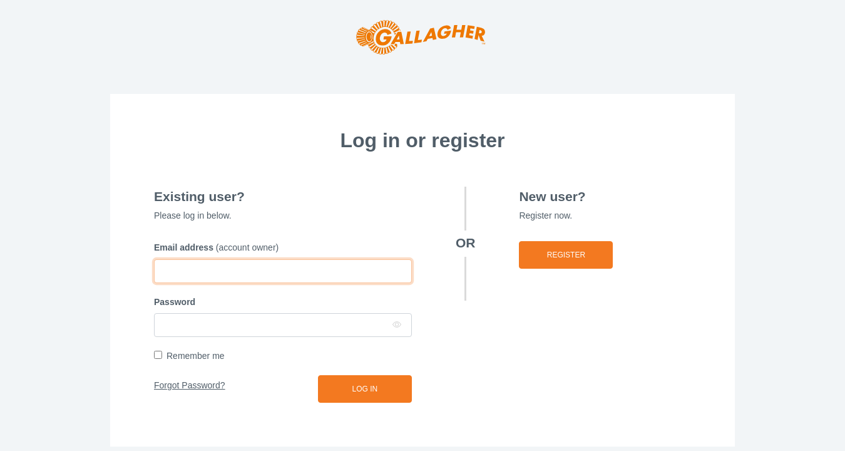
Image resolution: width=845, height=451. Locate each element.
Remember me (195, 356)
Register (566, 255)
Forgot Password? (189, 385)
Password (174, 302)
